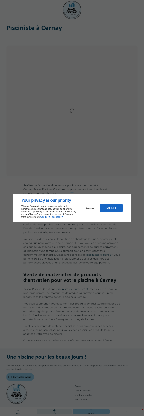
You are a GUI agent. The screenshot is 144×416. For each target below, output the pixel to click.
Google (44, 217)
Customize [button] (90, 208)
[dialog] (72, 208)
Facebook (55, 217)
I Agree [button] (111, 208)
